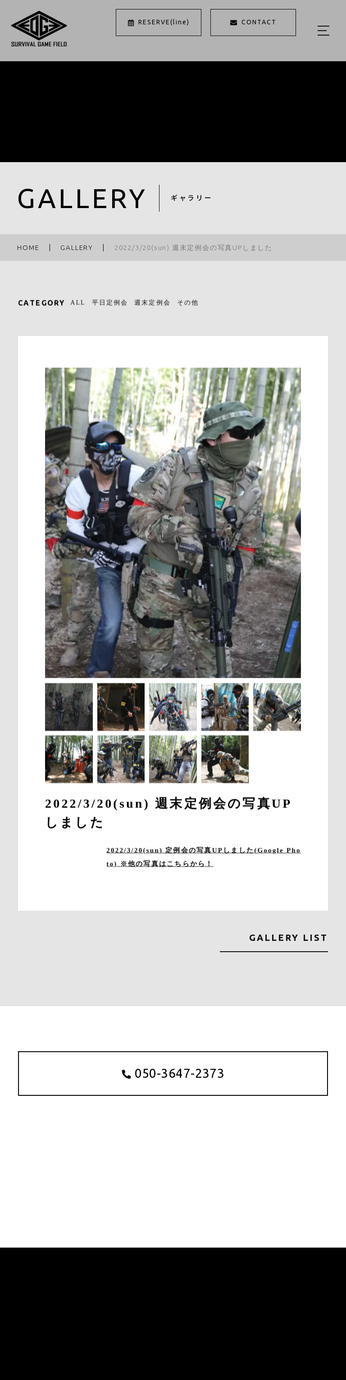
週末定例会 (152, 304)
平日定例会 (110, 304)
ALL (78, 304)
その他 (188, 304)
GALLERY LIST (288, 937)
